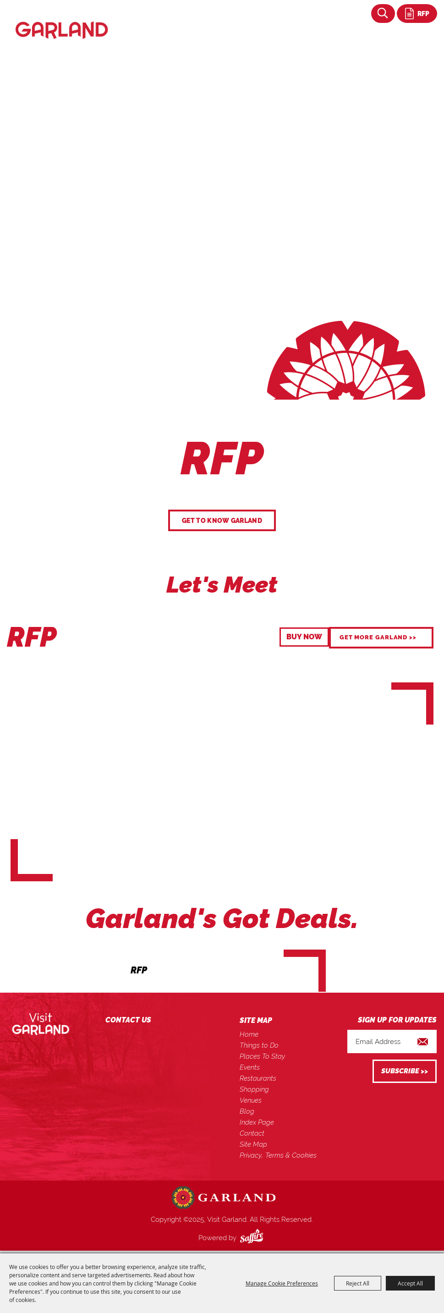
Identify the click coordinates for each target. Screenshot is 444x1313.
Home (249, 1034)
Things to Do (259, 1045)
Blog (247, 1111)
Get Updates (405, 1071)
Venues (251, 1100)
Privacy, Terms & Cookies (278, 1155)
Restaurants (258, 1078)
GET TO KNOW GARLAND (222, 520)
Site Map (253, 1144)
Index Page (257, 1122)
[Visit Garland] (62, 20)
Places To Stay (262, 1056)
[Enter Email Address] (392, 1041)
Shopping (254, 1089)
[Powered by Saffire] (253, 1238)
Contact (252, 1133)
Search (383, 13)
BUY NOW (304, 636)
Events (250, 1067)
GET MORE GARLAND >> (378, 637)
